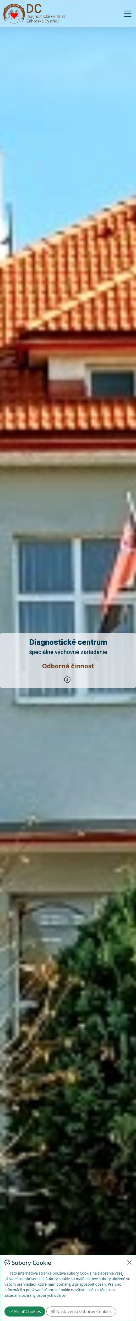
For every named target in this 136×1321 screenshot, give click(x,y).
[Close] (129, 1262)
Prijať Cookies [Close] (25, 1311)
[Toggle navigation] (129, 13)
